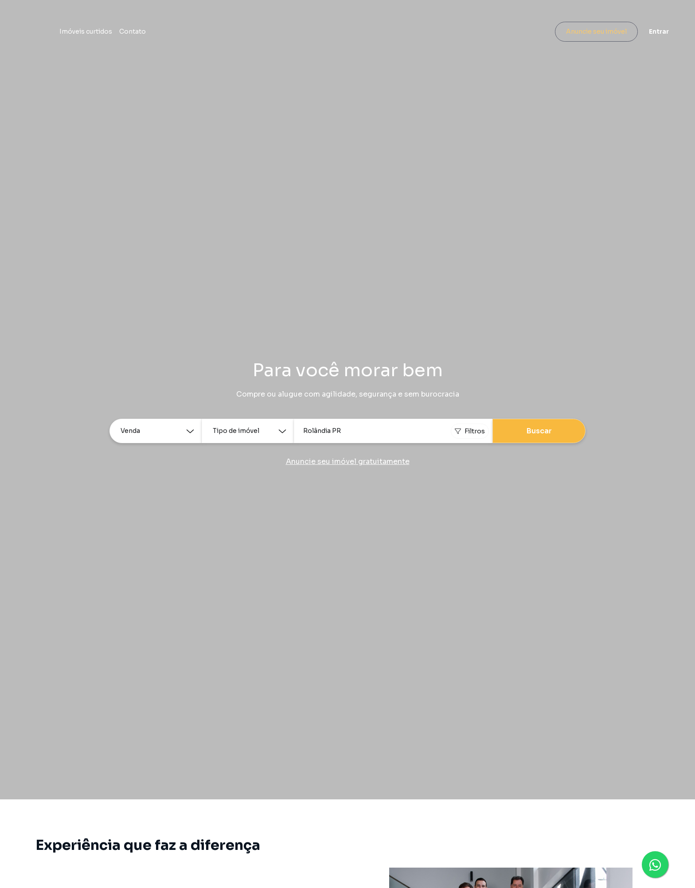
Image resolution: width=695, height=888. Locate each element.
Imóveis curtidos (186, 33)
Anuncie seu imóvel (586, 33)
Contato (233, 33)
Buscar (539, 431)
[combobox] (393, 431)
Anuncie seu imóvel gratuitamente (348, 461)
